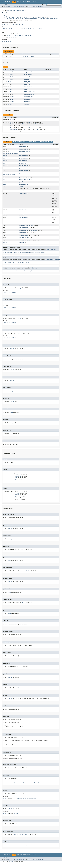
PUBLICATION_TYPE (29, 91)
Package (9, 1)
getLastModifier (24, 165)
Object (26, 149)
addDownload (22, 146)
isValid (21, 215)
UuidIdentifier (53, 18)
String (12, 72)
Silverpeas (11, 861)
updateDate (27, 99)
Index (32, 1)
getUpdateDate (23, 184)
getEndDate (22, 163)
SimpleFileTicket (26, 28)
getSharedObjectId (24, 177)
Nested (8, 6)
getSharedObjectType (25, 179)
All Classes (3, 4)
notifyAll (30, 270)
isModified (22, 209)
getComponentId (23, 155)
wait (35, 270)
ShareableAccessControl (10, 153)
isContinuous (23, 193)
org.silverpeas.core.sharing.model (16, 10)
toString (21, 242)
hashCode (21, 191)
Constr (16, 6)
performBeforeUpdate (38, 252)
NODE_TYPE (27, 89)
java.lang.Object (6, 16)
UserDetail (13, 129)
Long (11, 74)
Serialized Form (6, 41)
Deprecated (26, 1)
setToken (21, 237)
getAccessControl (24, 151)
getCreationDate (24, 158)
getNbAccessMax (23, 170)
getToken (21, 182)
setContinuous (23, 217)
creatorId (27, 77)
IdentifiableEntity (16, 24)
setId (27, 262)
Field (12, 6)
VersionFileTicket (39, 28)
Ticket (47, 18)
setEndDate (22, 227)
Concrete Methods (46, 141)
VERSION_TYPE (28, 104)
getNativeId (11, 262)
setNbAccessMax (23, 235)
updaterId (27, 101)
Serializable (6, 24)
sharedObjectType (29, 96)
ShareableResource (9, 174)
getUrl (21, 187)
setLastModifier (24, 230)
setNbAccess (22, 232)
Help (36, 1)
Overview (3, 1)
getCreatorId (23, 160)
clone (5, 270)
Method (21, 6)
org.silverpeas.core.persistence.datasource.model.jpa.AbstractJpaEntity (24, 17)
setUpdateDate (23, 240)
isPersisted (20, 262)
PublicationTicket (15, 28)
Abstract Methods (32, 141)
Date (23, 123)
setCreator (22, 225)
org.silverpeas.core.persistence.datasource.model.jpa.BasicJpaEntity (25, 18)
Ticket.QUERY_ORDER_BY (29, 56)
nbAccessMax (28, 86)
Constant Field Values (9, 292)
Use (18, 1)
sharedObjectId (29, 94)
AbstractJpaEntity (53, 259)
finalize (10, 270)
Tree (21, 1)
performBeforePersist (10, 252)
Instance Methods (19, 141)
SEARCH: (43, 4)
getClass (17, 270)
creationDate (28, 74)
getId (5, 262)
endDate (26, 79)
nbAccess (27, 84)
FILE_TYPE (27, 81)
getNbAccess (22, 168)
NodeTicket (5, 28)
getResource (22, 173)
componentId (28, 72)
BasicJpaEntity (12, 35)
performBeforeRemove (24, 252)
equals (21, 149)
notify (24, 270)
